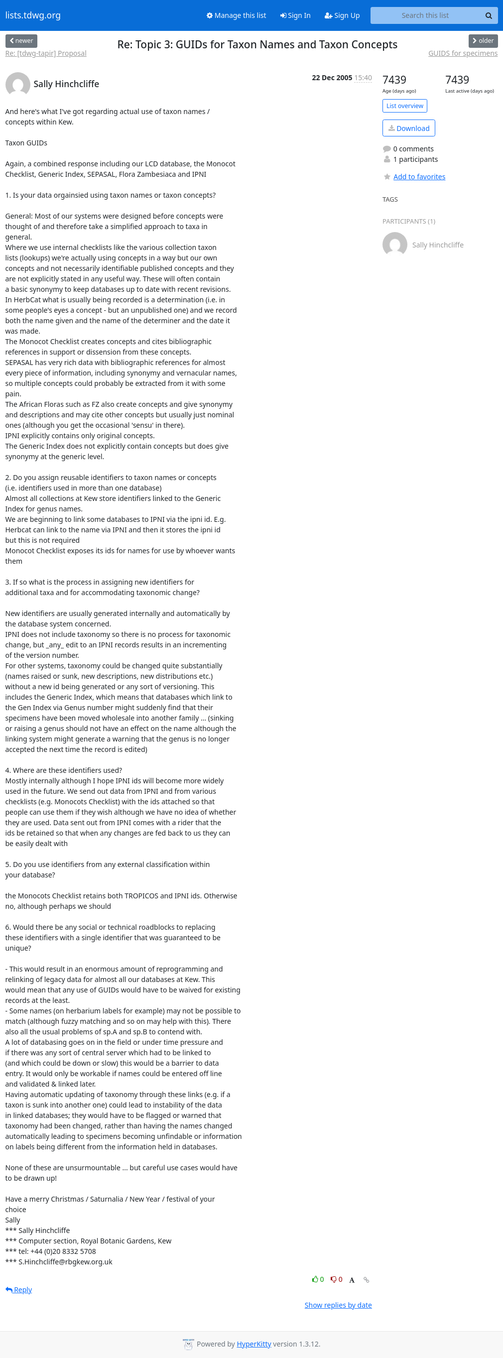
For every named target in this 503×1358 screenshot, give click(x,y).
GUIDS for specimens (463, 53)
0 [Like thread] (319, 1279)
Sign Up (342, 15)
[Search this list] (426, 15)
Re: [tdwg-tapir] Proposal (46, 53)
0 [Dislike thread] (337, 1279)
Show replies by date (338, 1305)
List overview (404, 106)
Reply (18, 1289)
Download (409, 128)
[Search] (489, 15)
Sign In (295, 15)
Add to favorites (413, 176)
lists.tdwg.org (33, 15)
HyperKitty (254, 1344)
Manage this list (236, 15)
